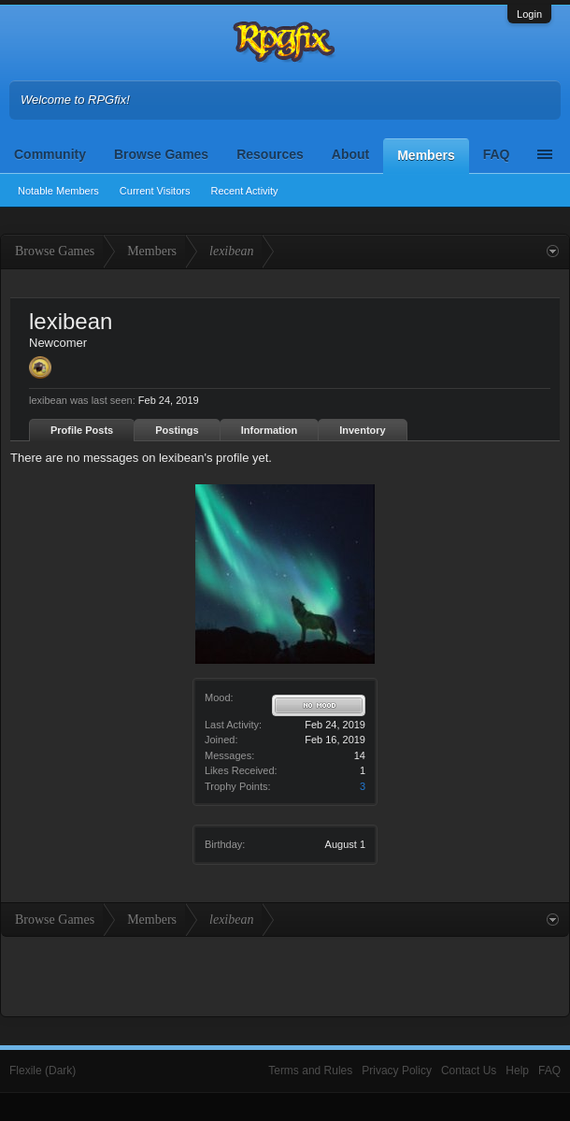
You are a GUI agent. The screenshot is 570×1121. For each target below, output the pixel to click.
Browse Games (161, 154)
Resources (270, 154)
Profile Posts (81, 430)
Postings (176, 430)
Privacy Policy (397, 1070)
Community (50, 154)
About (350, 154)
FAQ (496, 154)
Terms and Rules (310, 1070)
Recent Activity (244, 190)
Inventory (362, 430)
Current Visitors (155, 190)
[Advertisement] (285, 974)
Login (529, 14)
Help (517, 1070)
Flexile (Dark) (42, 1070)
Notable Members (58, 190)
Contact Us (468, 1070)
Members (425, 155)
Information (269, 430)
